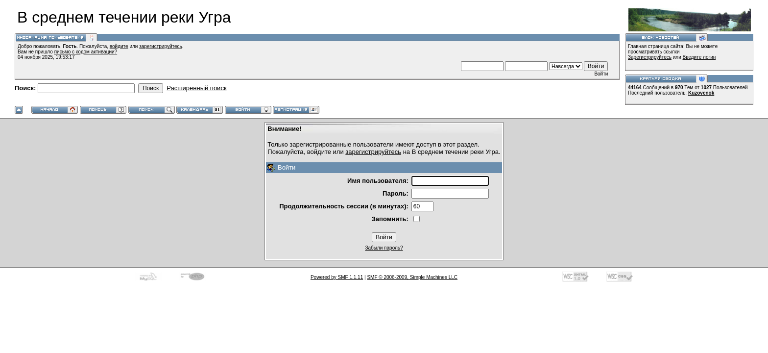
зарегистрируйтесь (160, 46)
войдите (119, 46)
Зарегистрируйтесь (650, 57)
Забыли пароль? (384, 248)
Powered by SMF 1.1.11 (337, 277)
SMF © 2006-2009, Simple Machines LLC (412, 277)
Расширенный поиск (196, 88)
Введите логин (699, 57)
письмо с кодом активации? (86, 51)
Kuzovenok (701, 93)
